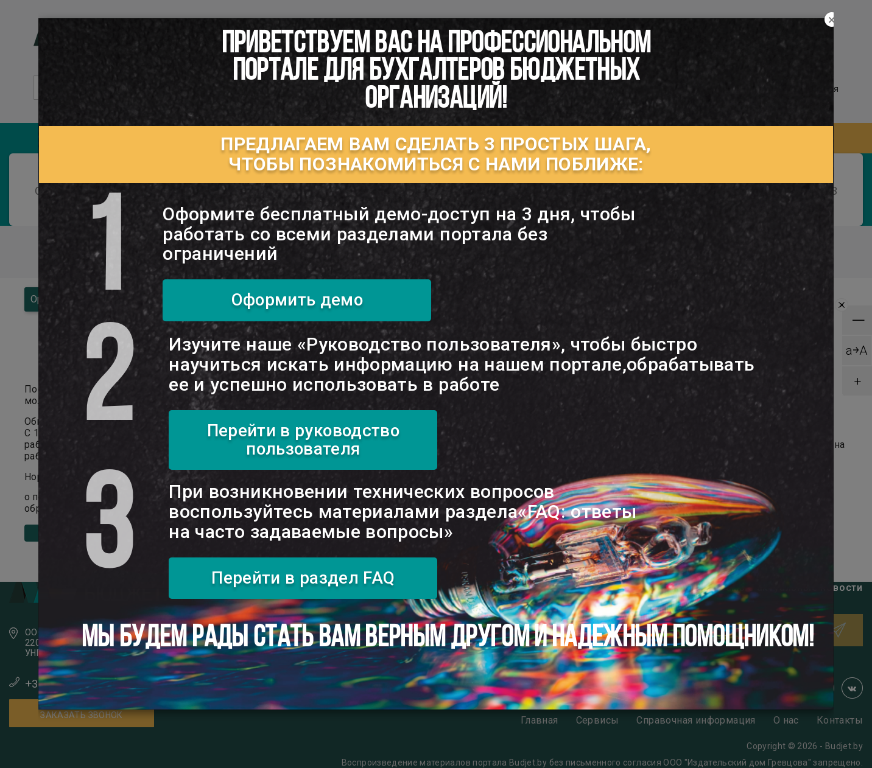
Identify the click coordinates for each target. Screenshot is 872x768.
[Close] (832, 20)
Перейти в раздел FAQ (303, 578)
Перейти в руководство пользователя (303, 440)
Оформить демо (297, 300)
